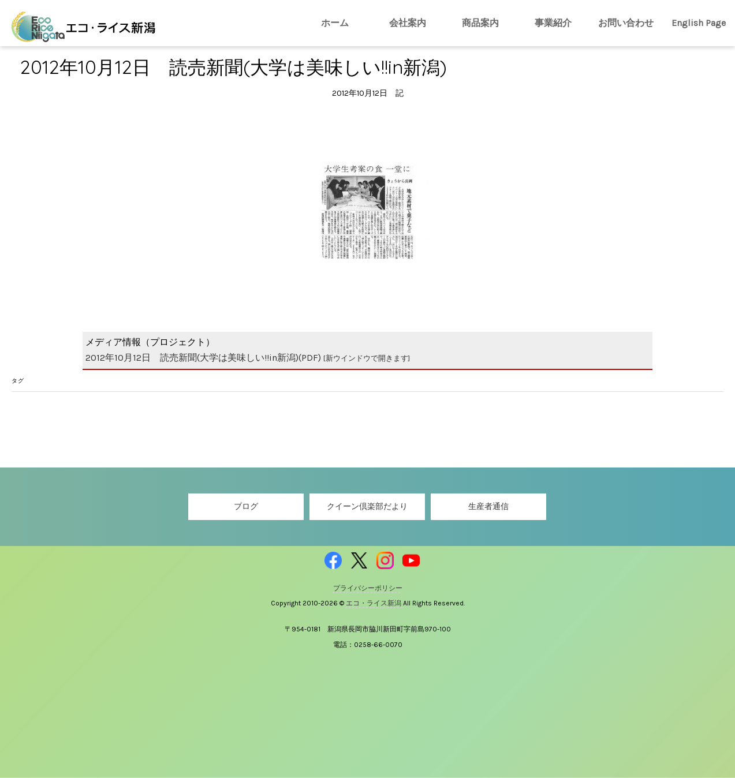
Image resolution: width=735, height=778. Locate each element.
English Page (698, 22)
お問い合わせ (626, 22)
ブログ (246, 506)
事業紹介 (553, 22)
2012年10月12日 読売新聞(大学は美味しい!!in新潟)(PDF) (247, 357)
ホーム (335, 22)
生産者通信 (488, 506)
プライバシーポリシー (367, 588)
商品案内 (480, 22)
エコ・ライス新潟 (374, 603)
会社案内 (407, 22)
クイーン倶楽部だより (367, 506)
